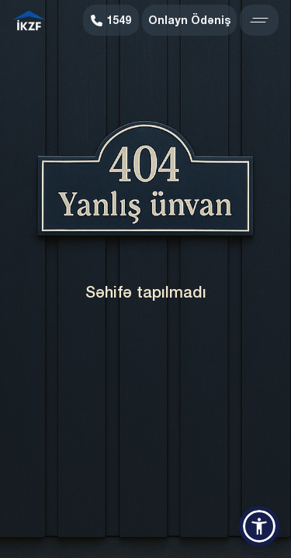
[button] (259, 526)
